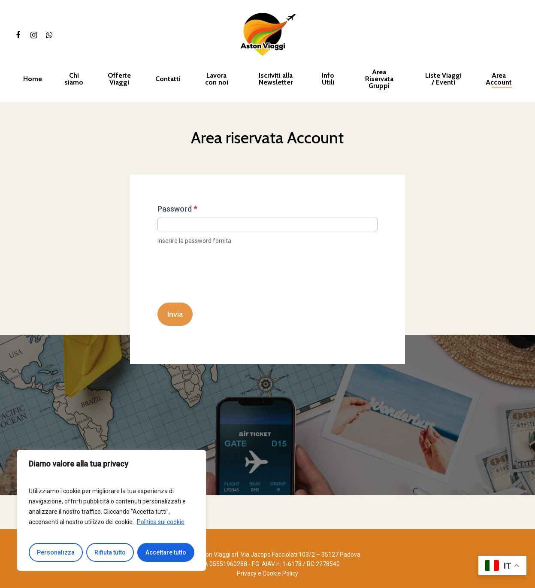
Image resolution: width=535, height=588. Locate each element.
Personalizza (56, 552)
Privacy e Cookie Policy (267, 573)
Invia (175, 314)
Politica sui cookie (160, 521)
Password (177, 208)
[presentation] (222, 273)
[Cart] (518, 34)
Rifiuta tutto (110, 552)
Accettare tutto (165, 552)
